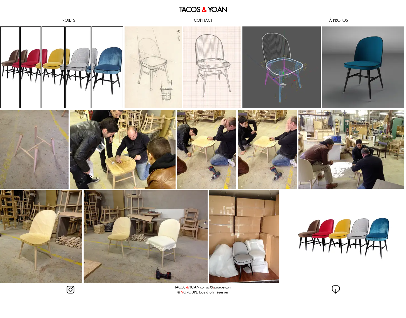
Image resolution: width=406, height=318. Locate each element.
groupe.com (223, 287)
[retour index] (336, 289)
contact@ (206, 287)
